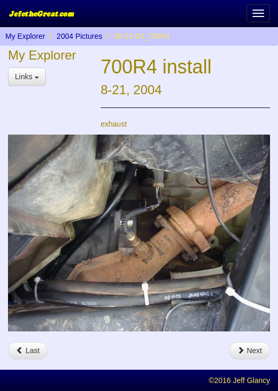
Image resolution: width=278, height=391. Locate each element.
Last (27, 350)
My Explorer (25, 36)
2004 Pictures (79, 36)
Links (27, 76)
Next (249, 350)
